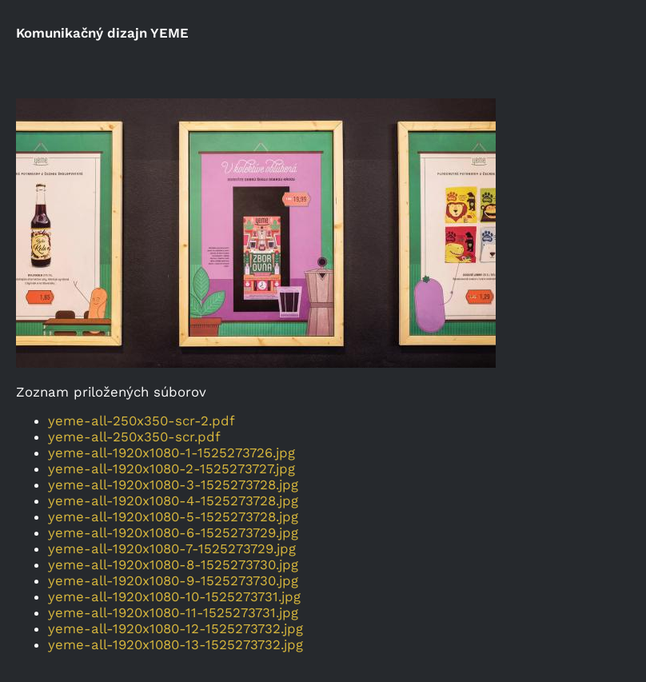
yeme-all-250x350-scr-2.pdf (141, 421)
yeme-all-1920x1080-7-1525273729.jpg (172, 548)
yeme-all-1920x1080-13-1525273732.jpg (175, 644)
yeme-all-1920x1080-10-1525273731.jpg (174, 596)
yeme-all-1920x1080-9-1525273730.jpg (173, 580)
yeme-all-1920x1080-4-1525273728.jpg (173, 501)
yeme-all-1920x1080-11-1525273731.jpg (173, 612)
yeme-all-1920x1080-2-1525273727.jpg (171, 469)
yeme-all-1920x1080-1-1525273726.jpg (171, 453)
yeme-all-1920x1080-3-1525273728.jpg (173, 485)
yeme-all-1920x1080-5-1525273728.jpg (173, 516)
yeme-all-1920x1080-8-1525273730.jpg (173, 564)
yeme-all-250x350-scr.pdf (134, 437)
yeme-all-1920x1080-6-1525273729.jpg (173, 532)
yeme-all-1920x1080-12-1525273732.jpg (175, 628)
